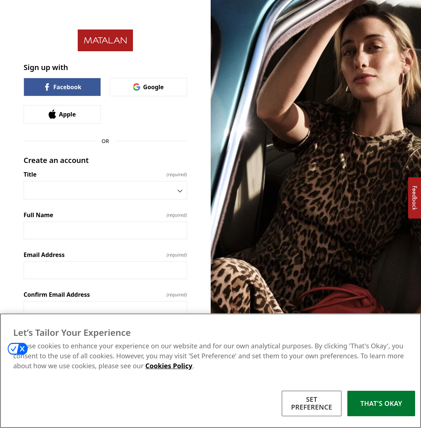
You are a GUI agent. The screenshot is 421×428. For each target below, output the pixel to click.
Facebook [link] (62, 87)
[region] (210, 370)
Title (105, 174)
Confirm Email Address (105, 294)
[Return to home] (105, 40)
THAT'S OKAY (381, 403)
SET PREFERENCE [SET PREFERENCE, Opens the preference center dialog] (311, 403)
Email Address (105, 254)
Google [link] (148, 87)
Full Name (105, 215)
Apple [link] (62, 114)
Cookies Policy (169, 365)
